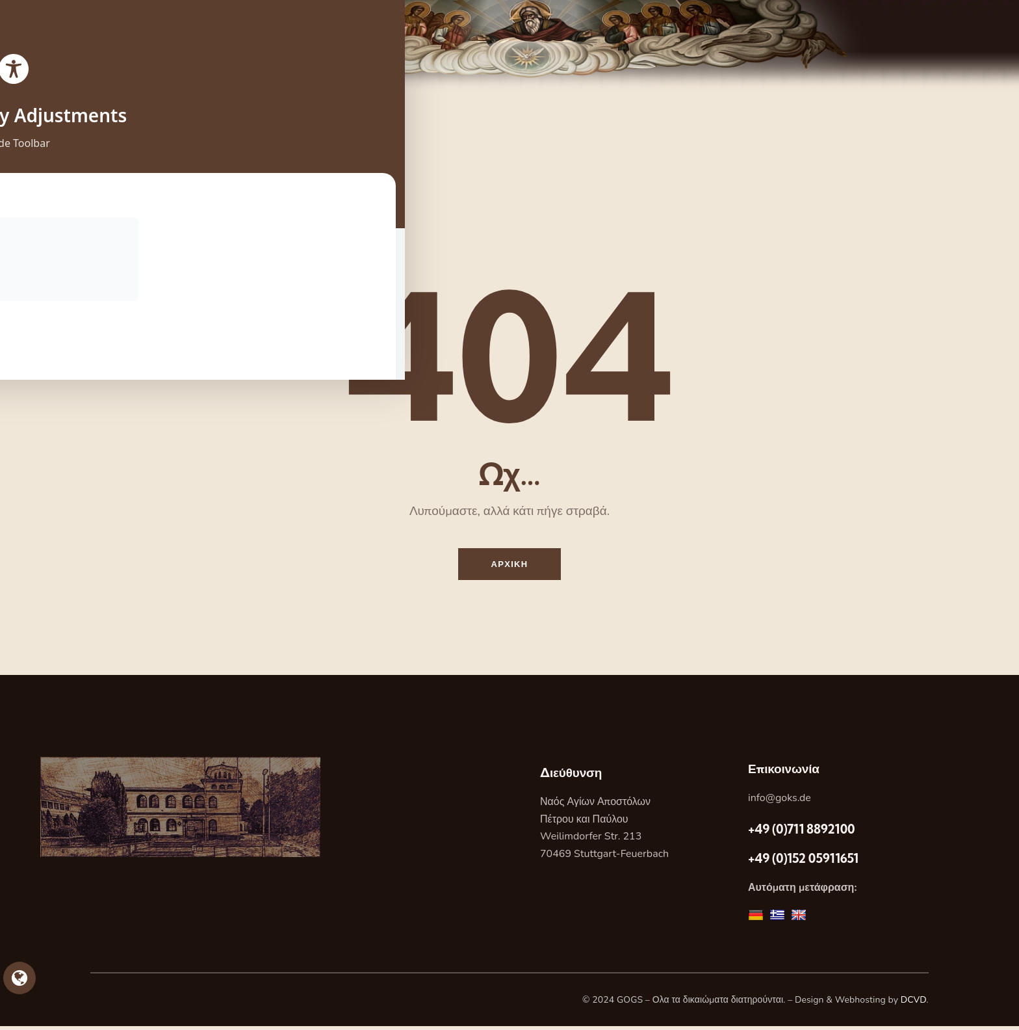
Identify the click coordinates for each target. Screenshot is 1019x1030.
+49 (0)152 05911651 (803, 862)
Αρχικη (509, 566)
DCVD (914, 1003)
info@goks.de (779, 802)
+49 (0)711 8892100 (801, 832)
